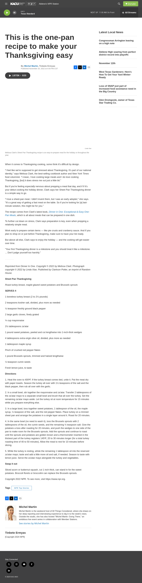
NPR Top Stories (21, 488)
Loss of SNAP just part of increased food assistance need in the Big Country (117, 89)
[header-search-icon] (119, 4)
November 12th (107, 63)
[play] (7, 12)
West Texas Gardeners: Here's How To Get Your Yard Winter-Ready (115, 75)
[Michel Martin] (10, 512)
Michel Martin (31, 66)
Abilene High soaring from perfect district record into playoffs (117, 53)
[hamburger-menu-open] (6, 3)
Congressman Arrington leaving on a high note (116, 42)
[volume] (14, 13)
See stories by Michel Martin (34, 523)
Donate (132, 4)
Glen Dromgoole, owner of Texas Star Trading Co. (116, 101)
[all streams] (129, 13)
